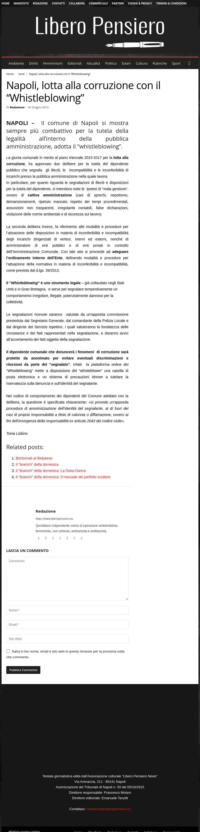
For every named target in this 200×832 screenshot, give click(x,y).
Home (6, 3)
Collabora (77, 3)
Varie (21, 74)
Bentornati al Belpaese (34, 458)
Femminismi (53, 63)
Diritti (33, 63)
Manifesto (21, 3)
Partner (118, 3)
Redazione (40, 3)
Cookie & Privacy (140, 3)
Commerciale (98, 3)
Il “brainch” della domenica (37, 464)
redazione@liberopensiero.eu (108, 809)
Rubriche (160, 63)
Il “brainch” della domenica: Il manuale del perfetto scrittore (63, 477)
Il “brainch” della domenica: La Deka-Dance (51, 471)
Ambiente (16, 63)
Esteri (126, 63)
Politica (111, 63)
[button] (190, 63)
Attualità (93, 63)
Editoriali (75, 63)
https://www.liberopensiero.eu (54, 518)
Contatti (58, 3)
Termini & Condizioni (171, 3)
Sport (176, 63)
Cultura (142, 63)
